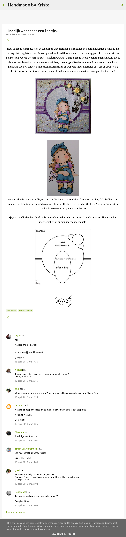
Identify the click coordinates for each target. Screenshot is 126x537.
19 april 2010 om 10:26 (26, 424)
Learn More (59, 534)
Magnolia (11, 311)
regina (18, 335)
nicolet (18, 370)
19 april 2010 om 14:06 (26, 462)
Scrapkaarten (25, 311)
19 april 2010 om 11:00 (26, 440)
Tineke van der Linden (26, 448)
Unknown (19, 405)
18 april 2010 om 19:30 (26, 361)
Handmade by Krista (28, 4)
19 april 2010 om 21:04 (26, 484)
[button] (8, 40)
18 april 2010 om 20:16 (26, 380)
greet (17, 470)
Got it (71, 534)
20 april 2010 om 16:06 (26, 505)
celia (17, 389)
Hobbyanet (20, 492)
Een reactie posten (15, 512)
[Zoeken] (53, 5)
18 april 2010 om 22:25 (26, 397)
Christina (19, 432)
